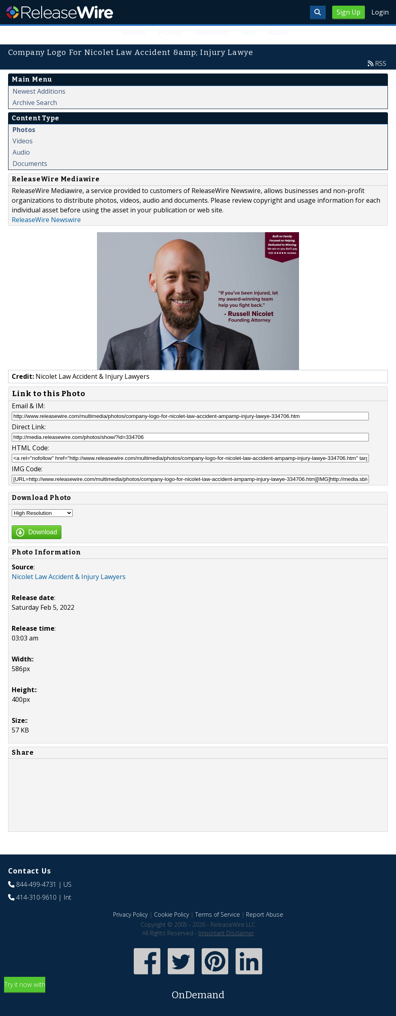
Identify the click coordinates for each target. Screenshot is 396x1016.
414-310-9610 (36, 897)
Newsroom (212, 32)
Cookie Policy (171, 914)
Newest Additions (39, 91)
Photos (24, 129)
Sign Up (348, 12)
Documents (30, 163)
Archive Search (35, 102)
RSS (380, 63)
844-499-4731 (36, 884)
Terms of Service (217, 914)
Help (249, 32)
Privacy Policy (130, 914)
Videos (23, 140)
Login (380, 12)
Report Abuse (264, 914)
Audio (21, 152)
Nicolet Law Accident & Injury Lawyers (69, 576)
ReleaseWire (59, 12)
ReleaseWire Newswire (46, 219)
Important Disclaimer (226, 933)
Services (133, 32)
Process (170, 32)
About (278, 32)
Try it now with (198, 991)
